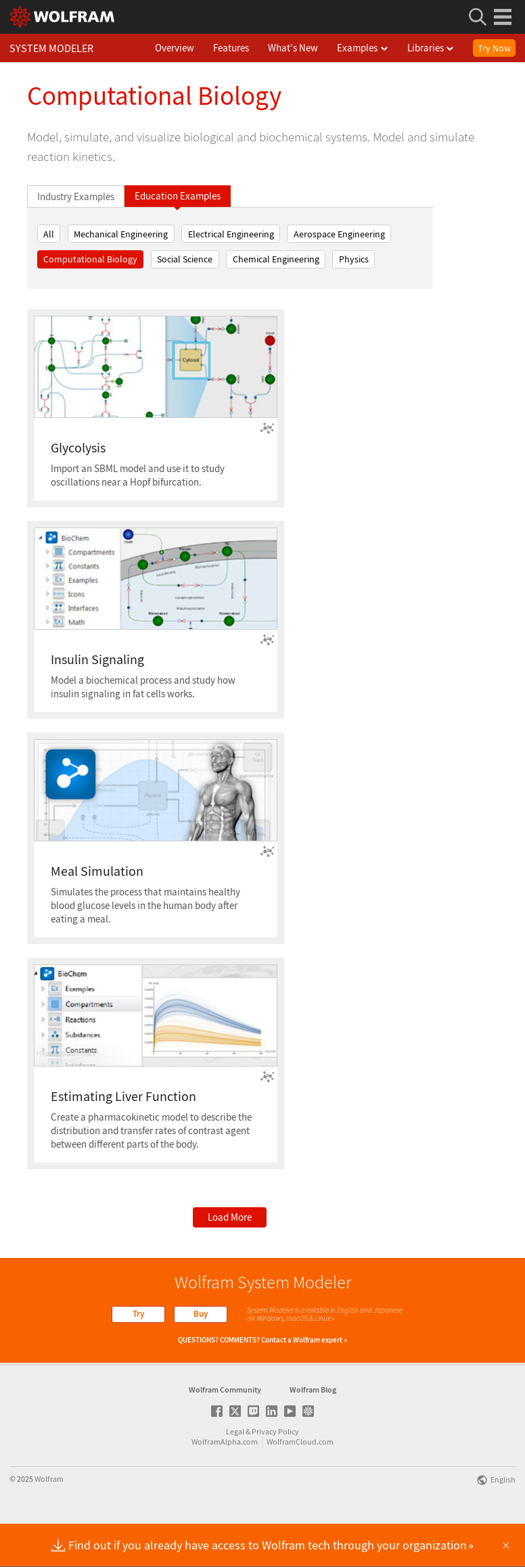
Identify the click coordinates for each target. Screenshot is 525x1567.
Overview (190, 47)
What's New (308, 47)
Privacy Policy (275, 1475)
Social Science (184, 259)
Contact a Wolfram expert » (304, 1339)
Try (138, 1313)
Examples (378, 47)
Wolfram (49, 1522)
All (48, 234)
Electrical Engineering (231, 234)
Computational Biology (90, 259)
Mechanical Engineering (121, 234)
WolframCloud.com (300, 1485)
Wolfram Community (225, 1433)
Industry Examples (75, 196)
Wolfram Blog (313, 1433)
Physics (354, 259)
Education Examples (178, 195)
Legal (235, 1475)
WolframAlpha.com (224, 1485)
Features (247, 47)
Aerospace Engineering (339, 234)
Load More (230, 1217)
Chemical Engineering (276, 259)
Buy (200, 1313)
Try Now (494, 48)
